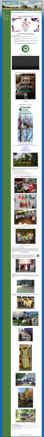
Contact (31, 434)
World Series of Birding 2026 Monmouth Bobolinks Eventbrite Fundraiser (25, 43)
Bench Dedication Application (25, 150)
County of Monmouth (21, 435)
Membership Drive (26, 147)
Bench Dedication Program (25, 149)
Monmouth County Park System (25, 434)
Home (20, 434)
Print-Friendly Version (36, 12)
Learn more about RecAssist (25, 252)
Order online (25, 101)
